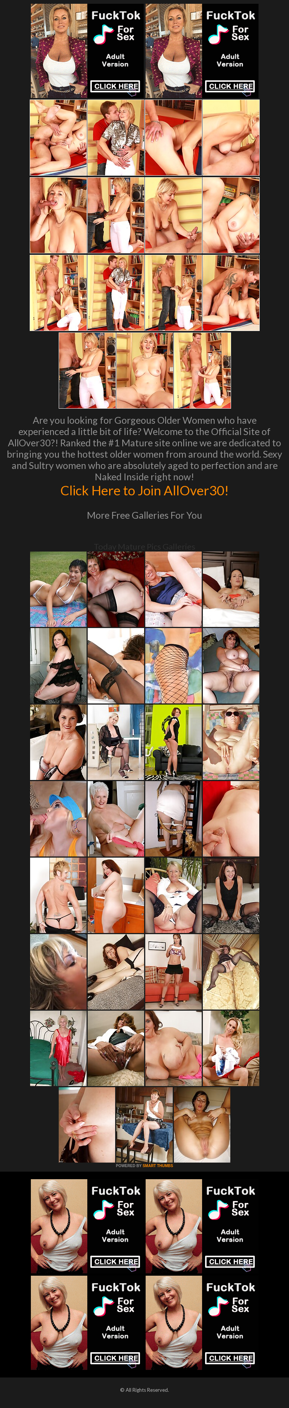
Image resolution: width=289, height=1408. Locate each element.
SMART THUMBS (158, 1166)
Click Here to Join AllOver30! (144, 490)
